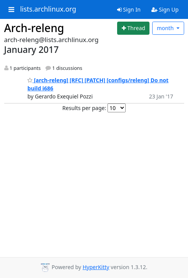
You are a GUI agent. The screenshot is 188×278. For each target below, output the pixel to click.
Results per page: (84, 108)
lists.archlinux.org (48, 9)
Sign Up (165, 9)
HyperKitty (95, 267)
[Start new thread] (133, 28)
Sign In (129, 9)
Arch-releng (34, 27)
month (166, 28)
